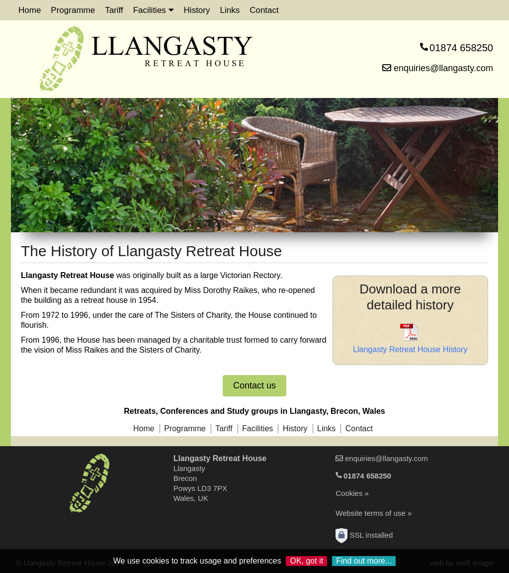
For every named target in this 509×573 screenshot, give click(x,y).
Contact (264, 10)
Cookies (349, 493)
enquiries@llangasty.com (437, 68)
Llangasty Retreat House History (410, 349)
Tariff (114, 10)
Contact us (254, 385)
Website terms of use (371, 513)
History (197, 10)
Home (29, 10)
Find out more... (364, 561)
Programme (73, 10)
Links (230, 10)
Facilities (153, 10)
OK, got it (306, 561)
